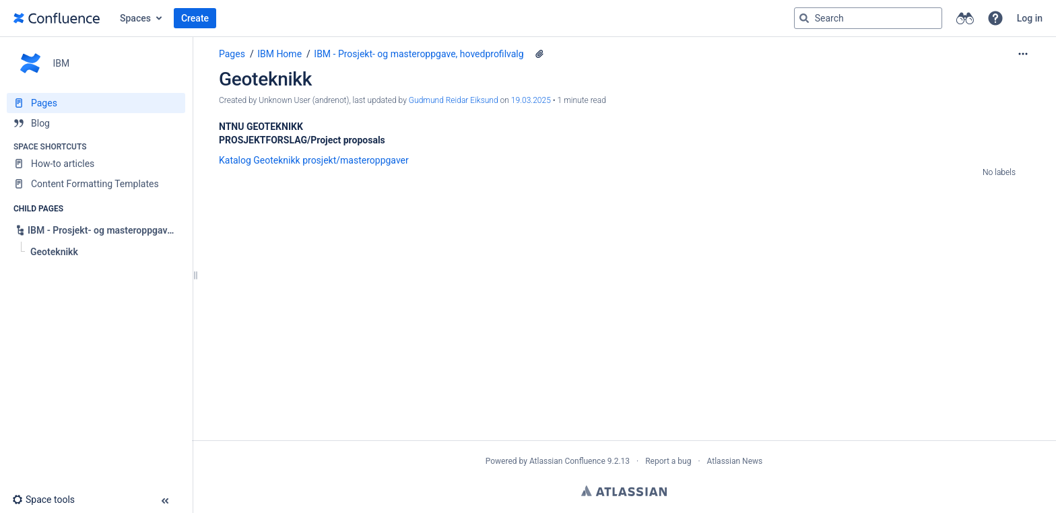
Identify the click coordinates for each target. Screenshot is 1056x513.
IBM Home (279, 53)
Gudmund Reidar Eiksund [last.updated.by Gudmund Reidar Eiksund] (453, 100)
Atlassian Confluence (567, 461)
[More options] (1023, 54)
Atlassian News (735, 461)
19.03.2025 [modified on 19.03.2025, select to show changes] (531, 100)
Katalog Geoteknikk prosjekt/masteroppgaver (314, 160)
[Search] (804, 18)
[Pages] (96, 103)
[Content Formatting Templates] (96, 184)
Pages (232, 53)
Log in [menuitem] (1030, 18)
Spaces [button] (135, 18)
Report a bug (668, 461)
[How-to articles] (96, 163)
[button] (995, 18)
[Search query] (868, 18)
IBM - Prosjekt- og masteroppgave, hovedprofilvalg (418, 53)
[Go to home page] (56, 18)
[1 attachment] (539, 53)
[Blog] (96, 123)
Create (195, 18)
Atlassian (624, 491)
